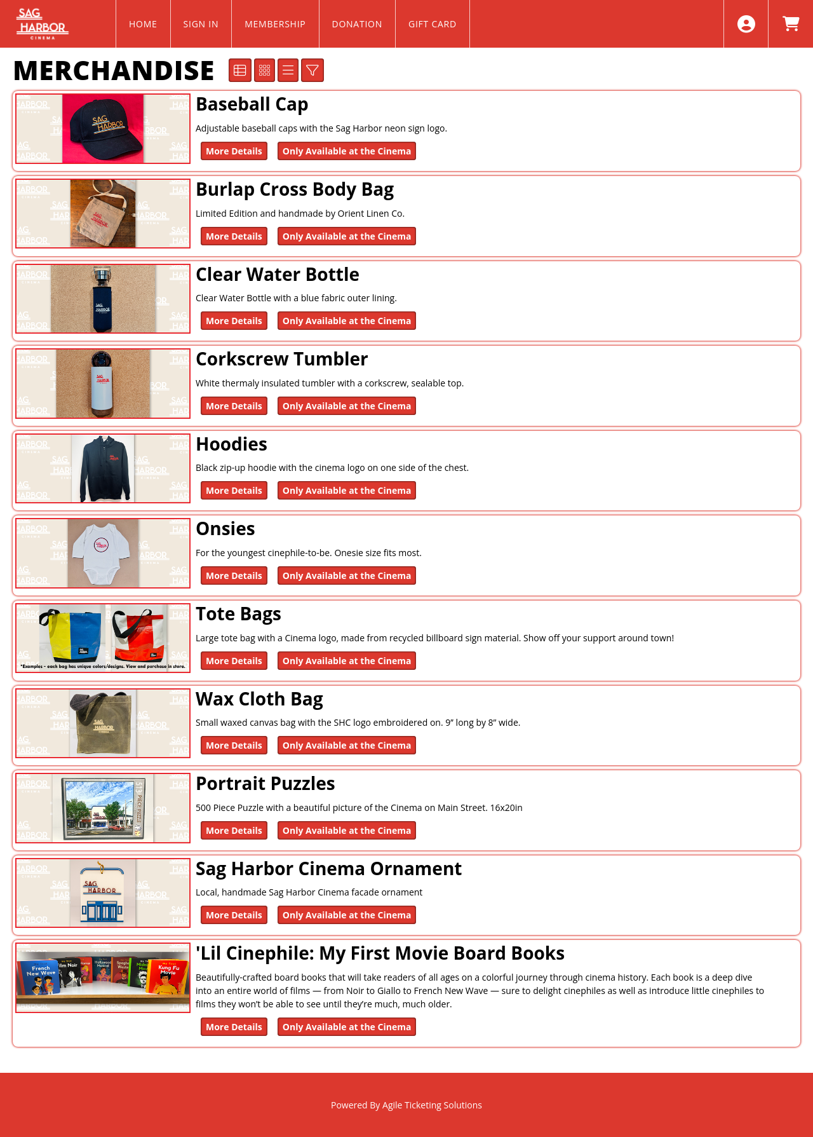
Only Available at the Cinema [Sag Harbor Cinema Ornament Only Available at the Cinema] (347, 915)
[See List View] (288, 70)
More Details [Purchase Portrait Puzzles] (234, 830)
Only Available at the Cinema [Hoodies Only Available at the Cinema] (347, 490)
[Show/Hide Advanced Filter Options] (312, 70)
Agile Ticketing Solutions (432, 1105)
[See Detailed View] (240, 70)
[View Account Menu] (746, 24)
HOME (143, 24)
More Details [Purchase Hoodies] (234, 490)
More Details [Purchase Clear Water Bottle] (234, 321)
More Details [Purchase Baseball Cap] (234, 151)
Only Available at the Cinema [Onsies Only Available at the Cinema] (347, 575)
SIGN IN (201, 24)
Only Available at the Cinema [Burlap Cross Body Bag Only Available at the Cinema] (347, 236)
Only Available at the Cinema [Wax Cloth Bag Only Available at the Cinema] (347, 745)
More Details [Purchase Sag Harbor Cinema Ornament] (234, 915)
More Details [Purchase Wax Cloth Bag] (234, 745)
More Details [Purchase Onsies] (234, 575)
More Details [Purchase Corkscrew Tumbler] (234, 406)
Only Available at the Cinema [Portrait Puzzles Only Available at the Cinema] (347, 830)
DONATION (357, 24)
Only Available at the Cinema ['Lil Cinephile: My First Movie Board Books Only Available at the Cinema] (347, 1027)
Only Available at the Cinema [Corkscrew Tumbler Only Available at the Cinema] (347, 406)
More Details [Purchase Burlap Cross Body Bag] (234, 236)
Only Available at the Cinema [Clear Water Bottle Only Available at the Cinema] (347, 321)
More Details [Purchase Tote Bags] (234, 661)
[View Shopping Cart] (790, 24)
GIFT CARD (432, 24)
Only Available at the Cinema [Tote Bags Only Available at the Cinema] (347, 661)
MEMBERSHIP (275, 24)
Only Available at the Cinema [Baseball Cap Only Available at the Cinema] (347, 151)
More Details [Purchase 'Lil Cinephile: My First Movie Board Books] (234, 1027)
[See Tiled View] (264, 70)
